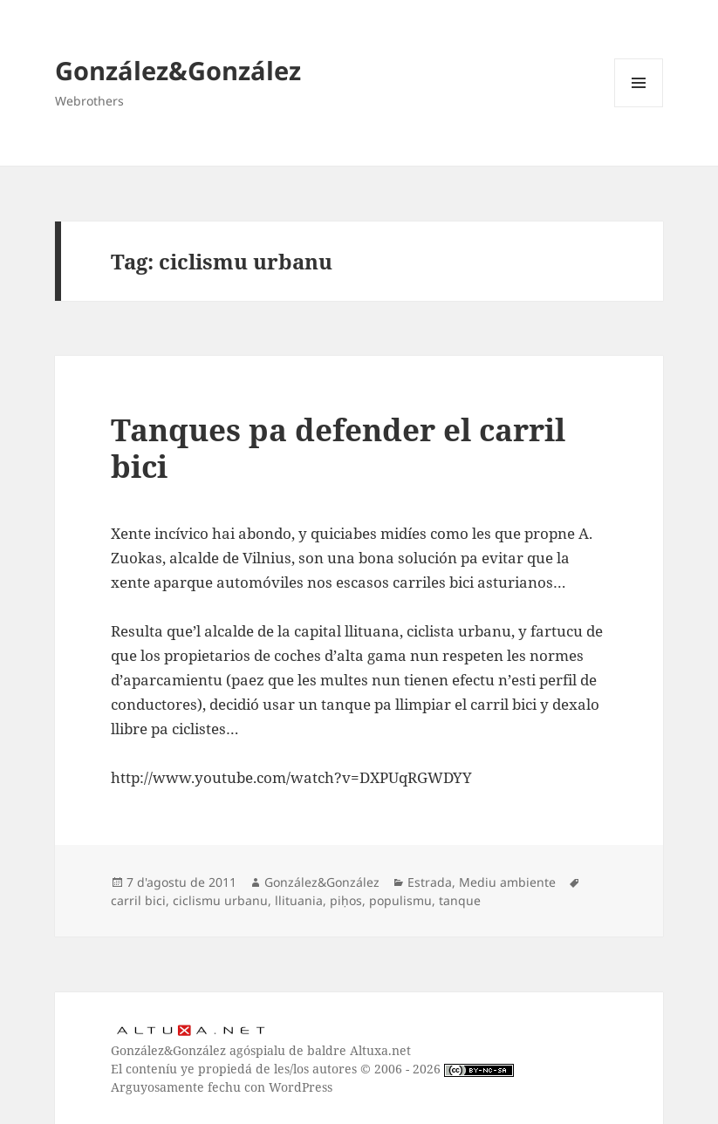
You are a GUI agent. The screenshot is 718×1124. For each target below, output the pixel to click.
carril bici (138, 900)
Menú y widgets (639, 106)
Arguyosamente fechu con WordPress (221, 1087)
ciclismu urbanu (220, 900)
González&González (178, 70)
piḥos (346, 900)
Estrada (429, 882)
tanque (460, 900)
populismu (400, 900)
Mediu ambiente (507, 882)
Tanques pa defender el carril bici (338, 448)
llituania (299, 900)
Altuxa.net (380, 1050)
